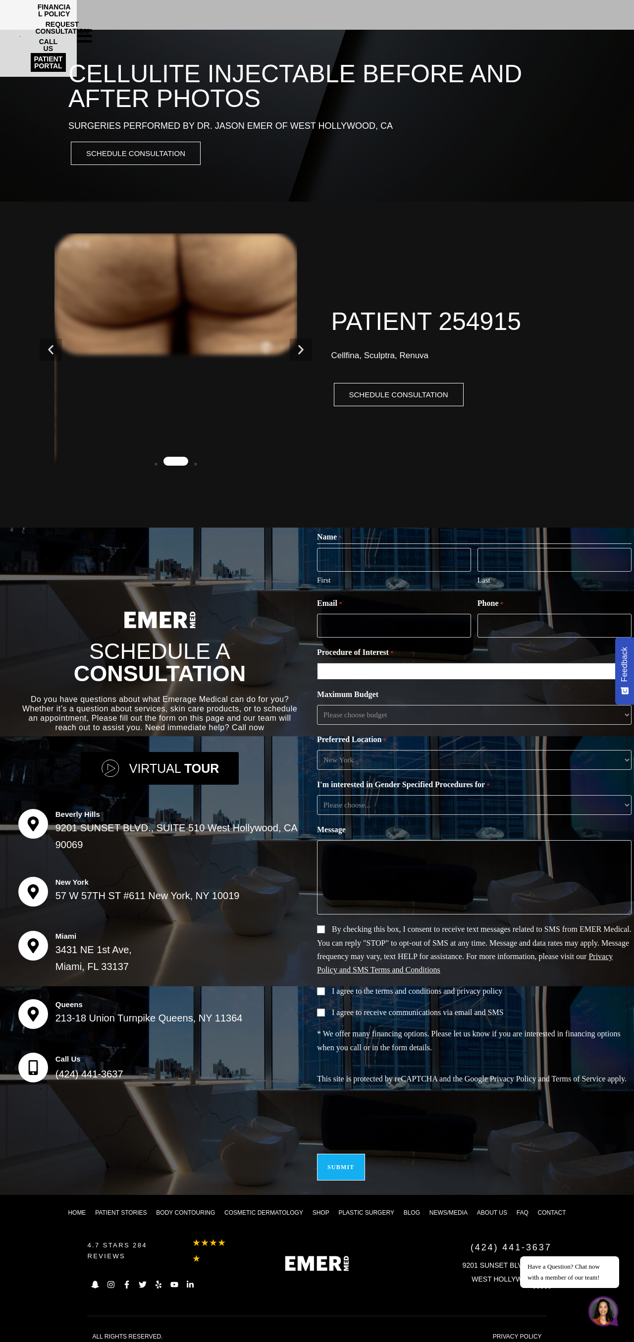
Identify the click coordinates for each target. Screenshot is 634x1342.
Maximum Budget (347, 693)
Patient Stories (121, 1205)
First (324, 580)
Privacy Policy (513, 1077)
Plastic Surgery (366, 1205)
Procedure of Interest (355, 651)
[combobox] (476, 670)
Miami (66, 933)
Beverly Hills (77, 811)
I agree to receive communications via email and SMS (418, 1011)
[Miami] (33, 943)
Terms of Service (578, 1077)
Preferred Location (351, 738)
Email (329, 603)
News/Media (448, 1205)
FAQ (522, 1205)
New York (72, 879)
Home (77, 1205)
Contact (552, 1205)
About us (492, 1205)
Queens (69, 1001)
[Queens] (33, 1011)
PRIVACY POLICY (517, 1329)
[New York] (33, 889)
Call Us (68, 1056)
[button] (51, 351)
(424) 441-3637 (89, 1071)
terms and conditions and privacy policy (438, 989)
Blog (412, 1205)
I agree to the (417, 989)
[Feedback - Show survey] (624, 670)
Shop (321, 1205)
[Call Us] (33, 1064)
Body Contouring (185, 1205)
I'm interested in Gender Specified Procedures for (403, 783)
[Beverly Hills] (33, 821)
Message (331, 828)
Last (483, 580)
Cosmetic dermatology (263, 1205)
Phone (490, 603)
